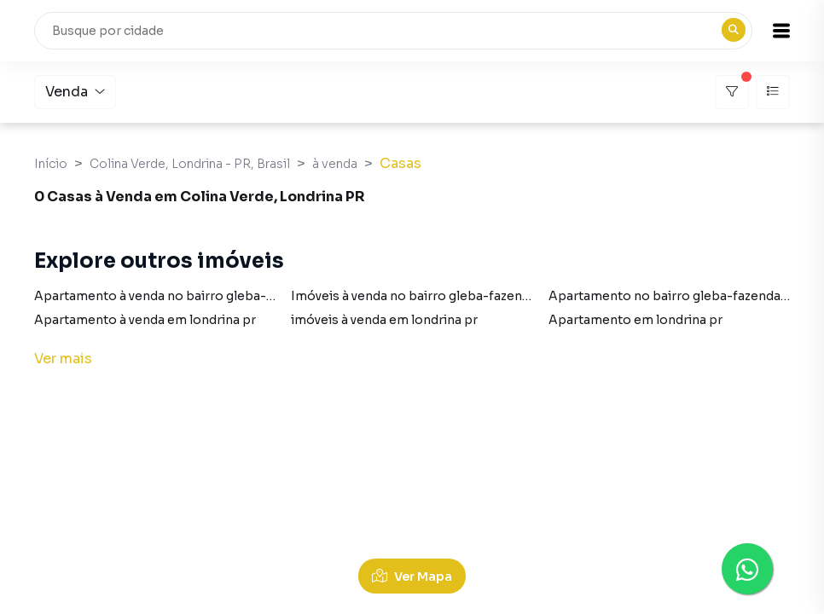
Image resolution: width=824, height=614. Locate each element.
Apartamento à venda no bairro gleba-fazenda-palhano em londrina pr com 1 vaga (281, 296)
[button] (781, 30)
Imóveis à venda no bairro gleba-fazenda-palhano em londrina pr (487, 296)
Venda (75, 92)
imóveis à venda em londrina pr (384, 319)
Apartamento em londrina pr (635, 319)
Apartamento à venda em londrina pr (145, 319)
